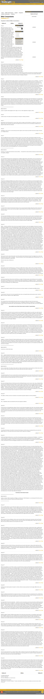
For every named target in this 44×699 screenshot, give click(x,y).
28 (20, 23)
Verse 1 (2, 25)
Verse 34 (2, 353)
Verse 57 (2, 564)
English (16, 12)
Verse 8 (2, 128)
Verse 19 (2, 206)
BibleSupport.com (7, 677)
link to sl (36, 689)
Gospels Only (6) (18, 42)
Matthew (13, 14)
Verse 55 (2, 552)
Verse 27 (2, 286)
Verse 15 (2, 195)
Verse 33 (2, 337)
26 (4, 23)
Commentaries (9, 12)
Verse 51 (2, 525)
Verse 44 (2, 435)
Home (2, 12)
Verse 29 (2, 299)
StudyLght (6, 2)
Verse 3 (2, 78)
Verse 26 (2, 277)
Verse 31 (2, 310)
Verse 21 (2, 224)
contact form (37, 691)
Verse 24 (2, 254)
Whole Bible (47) (18, 39)
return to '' (19, 59)
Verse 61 (2, 612)
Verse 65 (2, 649)
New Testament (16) (19, 41)
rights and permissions (21, 689)
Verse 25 (2, 265)
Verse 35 (2, 373)
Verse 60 (2, 600)
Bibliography (17, 36)
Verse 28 (2, 292)
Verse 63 (2, 629)
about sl (32, 689)
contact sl (28, 689)
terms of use (8, 689)
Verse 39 (2, 399)
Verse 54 (2, 543)
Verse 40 (2, 405)
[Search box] (18, 28)
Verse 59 (2, 592)
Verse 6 (2, 114)
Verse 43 (2, 428)
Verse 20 (2, 214)
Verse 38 (2, 393)
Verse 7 (2, 120)
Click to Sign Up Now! (38, 0)
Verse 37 (2, 381)
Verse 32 (2, 322)
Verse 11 (2, 156)
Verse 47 (2, 504)
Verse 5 (2, 96)
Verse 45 (2, 444)
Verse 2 (2, 62)
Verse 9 (2, 135)
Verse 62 (2, 621)
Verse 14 (2, 178)
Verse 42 (2, 415)
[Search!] (22, 28)
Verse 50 (2, 517)
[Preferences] (43, 4)
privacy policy (14, 689)
